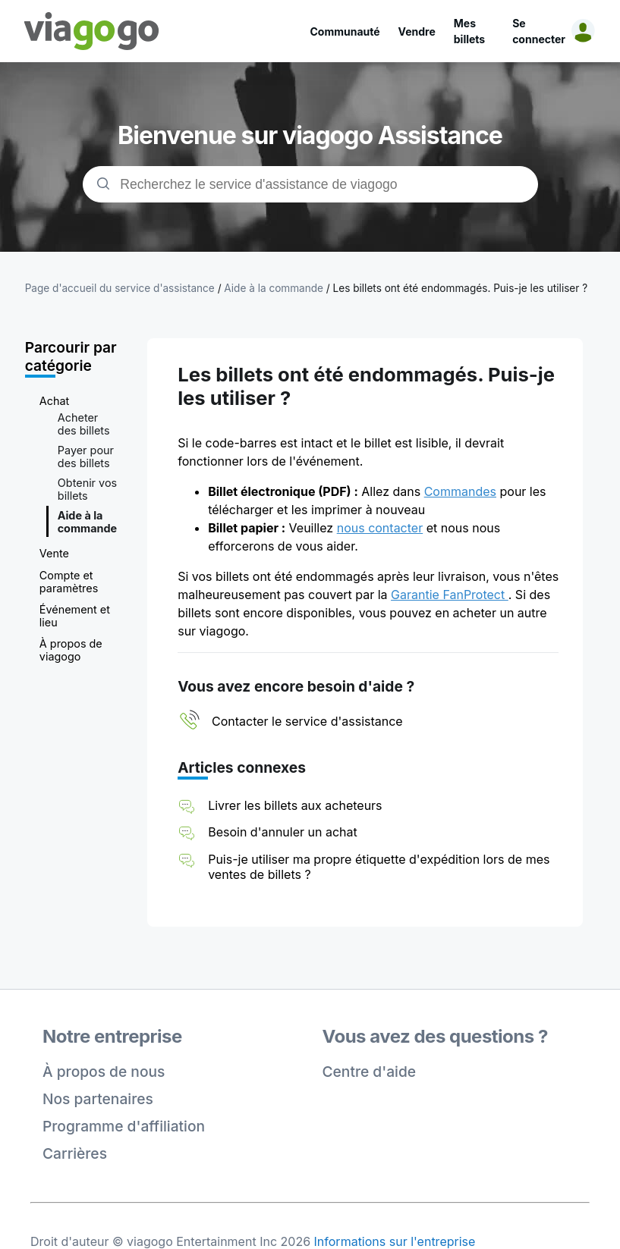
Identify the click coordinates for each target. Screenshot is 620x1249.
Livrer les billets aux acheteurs (295, 805)
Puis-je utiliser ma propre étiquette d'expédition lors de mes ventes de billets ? (378, 867)
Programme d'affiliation (123, 1126)
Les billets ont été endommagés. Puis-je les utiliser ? (460, 288)
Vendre (417, 31)
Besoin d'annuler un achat (282, 831)
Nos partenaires (97, 1099)
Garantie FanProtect (449, 594)
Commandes (460, 491)
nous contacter (380, 527)
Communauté (345, 31)
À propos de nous (103, 1071)
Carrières (74, 1153)
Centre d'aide (370, 1071)
